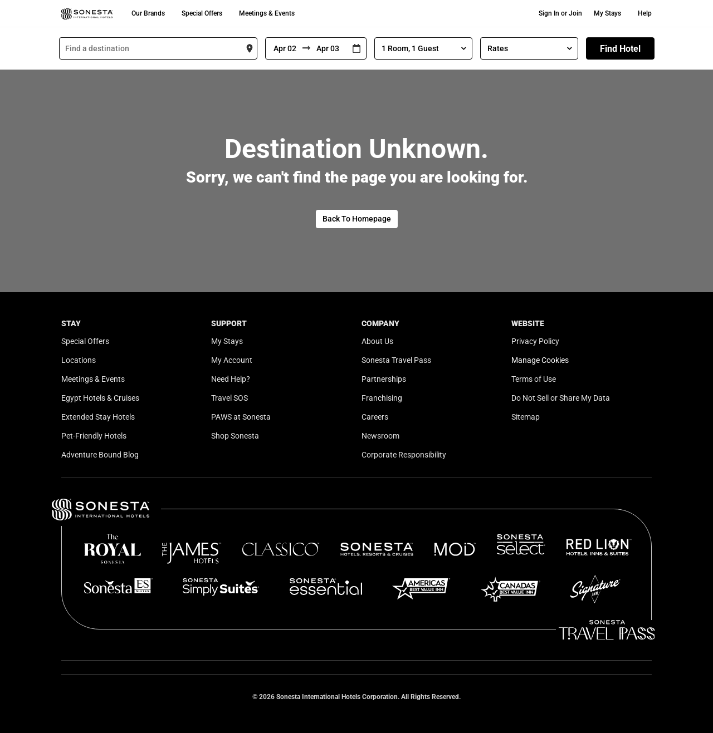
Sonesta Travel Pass (396, 360)
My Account (231, 360)
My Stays (607, 13)
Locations (78, 360)
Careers (375, 416)
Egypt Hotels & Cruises (100, 397)
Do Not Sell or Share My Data (560, 397)
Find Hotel (620, 48)
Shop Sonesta (235, 435)
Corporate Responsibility (404, 454)
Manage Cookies (540, 360)
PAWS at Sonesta (241, 416)
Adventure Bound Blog (100, 454)
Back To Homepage (357, 218)
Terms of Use (533, 379)
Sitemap (525, 416)
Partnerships (384, 379)
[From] (284, 48)
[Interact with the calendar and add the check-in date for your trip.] (356, 48)
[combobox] (158, 48)
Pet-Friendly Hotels (93, 435)
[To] (328, 48)
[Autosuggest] (158, 48)
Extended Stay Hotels (98, 416)
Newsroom (380, 435)
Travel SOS (229, 397)
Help (645, 13)
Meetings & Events (267, 13)
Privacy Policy (535, 341)
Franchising (382, 397)
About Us (377, 341)
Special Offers (202, 13)
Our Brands (148, 13)
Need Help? (230, 379)
